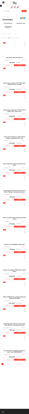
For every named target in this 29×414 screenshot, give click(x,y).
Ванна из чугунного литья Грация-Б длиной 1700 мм (14, 218)
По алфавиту (10, 33)
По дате (3, 33)
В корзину (8, 65)
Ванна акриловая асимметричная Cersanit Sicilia (14, 164)
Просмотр (20, 65)
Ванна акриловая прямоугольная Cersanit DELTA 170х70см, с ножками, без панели (14, 191)
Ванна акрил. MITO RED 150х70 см (14, 57)
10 (20, 364)
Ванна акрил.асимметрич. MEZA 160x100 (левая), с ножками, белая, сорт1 (14, 137)
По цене (16, 33)
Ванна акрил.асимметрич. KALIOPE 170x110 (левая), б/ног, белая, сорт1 (14, 110)
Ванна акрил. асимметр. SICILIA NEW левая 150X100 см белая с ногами (14, 83)
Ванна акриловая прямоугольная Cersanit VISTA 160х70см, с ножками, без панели (14, 324)
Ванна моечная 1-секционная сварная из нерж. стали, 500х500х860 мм (14, 351)
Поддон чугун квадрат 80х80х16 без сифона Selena (14, 270)
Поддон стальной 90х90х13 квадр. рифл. (14, 244)
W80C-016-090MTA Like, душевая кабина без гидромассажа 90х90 (14, 297)
